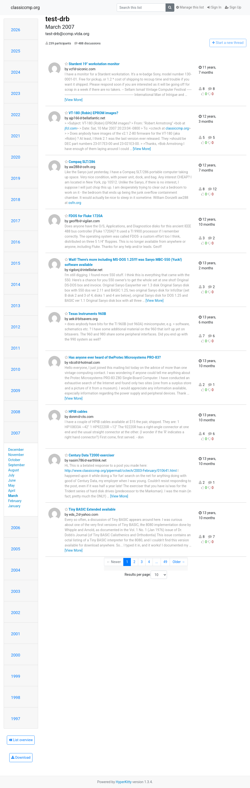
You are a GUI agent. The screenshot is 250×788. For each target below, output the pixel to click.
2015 (15, 263)
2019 (15, 178)
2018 (15, 199)
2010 (15, 369)
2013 (15, 305)
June (12, 480)
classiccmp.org (25, 7)
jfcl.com (71, 128)
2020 (15, 157)
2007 (15, 433)
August (13, 470)
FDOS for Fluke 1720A (84, 216)
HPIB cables (76, 412)
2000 (15, 655)
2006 (15, 527)
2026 (15, 29)
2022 (15, 114)
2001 (15, 633)
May (11, 485)
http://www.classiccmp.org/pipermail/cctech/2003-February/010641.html (121, 471)
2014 (15, 284)
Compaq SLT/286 (80, 162)
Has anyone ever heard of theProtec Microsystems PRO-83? (113, 357)
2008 (15, 411)
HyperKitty (124, 782)
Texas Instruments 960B (85, 314)
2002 (15, 612)
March (13, 496)
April (11, 491)
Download (21, 757)
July (11, 475)
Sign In (214, 7)
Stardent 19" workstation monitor (92, 64)
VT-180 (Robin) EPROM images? (91, 113)
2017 (15, 220)
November (16, 455)
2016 (15, 242)
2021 (15, 135)
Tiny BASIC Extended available (90, 509)
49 (165, 562)
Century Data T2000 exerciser (90, 455)
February (14, 501)
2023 (15, 93)
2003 (15, 591)
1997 (15, 718)
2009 (15, 390)
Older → (179, 562)
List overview (21, 740)
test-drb (57, 19)
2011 (15, 348)
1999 (15, 676)
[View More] (74, 100)
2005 (15, 548)
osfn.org (74, 203)
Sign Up (233, 7)
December (16, 450)
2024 (15, 72)
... (156, 562)
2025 (15, 51)
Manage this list (190, 7)
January (14, 506)
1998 (15, 697)
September (16, 465)
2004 (15, 570)
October (14, 460)
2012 (15, 326)
